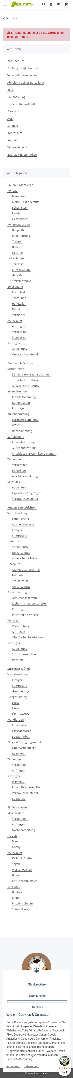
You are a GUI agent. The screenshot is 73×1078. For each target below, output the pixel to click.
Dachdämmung (22, 431)
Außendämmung (18, 414)
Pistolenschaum (22, 903)
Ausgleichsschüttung (25, 386)
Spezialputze (20, 547)
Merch (16, 841)
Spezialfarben (21, 736)
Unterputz (14, 541)
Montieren (19, 337)
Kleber (16, 898)
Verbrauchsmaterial (25, 354)
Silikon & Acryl (21, 909)
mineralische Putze (24, 558)
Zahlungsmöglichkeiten (22, 68)
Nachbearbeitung (23, 830)
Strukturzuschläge (24, 654)
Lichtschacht (20, 219)
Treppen (17, 241)
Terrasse (17, 264)
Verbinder (18, 315)
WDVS (16, 425)
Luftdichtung (15, 436)
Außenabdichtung (24, 448)
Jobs (10, 90)
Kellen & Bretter (22, 858)
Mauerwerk (19, 196)
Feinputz (17, 575)
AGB (10, 118)
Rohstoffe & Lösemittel (26, 787)
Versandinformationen (22, 75)
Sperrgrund (19, 536)
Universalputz (21, 552)
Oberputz (13, 564)
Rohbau (12, 190)
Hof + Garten (15, 258)
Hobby (16, 847)
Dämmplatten (21, 403)
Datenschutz (31, 1066)
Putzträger (19, 408)
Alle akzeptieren (37, 984)
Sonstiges (13, 343)
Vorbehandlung (17, 513)
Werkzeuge (14, 320)
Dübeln (17, 309)
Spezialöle (18, 798)
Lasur (15, 708)
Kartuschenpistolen (25, 881)
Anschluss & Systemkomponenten (34, 453)
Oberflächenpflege (24, 748)
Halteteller (19, 303)
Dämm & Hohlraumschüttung (31, 374)
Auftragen (18, 326)
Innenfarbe (19, 725)
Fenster (17, 213)
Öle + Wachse (21, 714)
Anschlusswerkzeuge (25, 476)
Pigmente (18, 782)
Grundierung (20, 519)
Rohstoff (17, 660)
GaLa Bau (18, 275)
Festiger (17, 530)
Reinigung (18, 753)
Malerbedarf (15, 813)
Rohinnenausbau (18, 224)
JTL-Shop (43, 1073)
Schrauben (19, 298)
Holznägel (18, 292)
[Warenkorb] (66, 4)
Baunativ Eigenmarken (22, 154)
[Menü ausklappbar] (5, 2)
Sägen (16, 864)
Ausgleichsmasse (23, 524)
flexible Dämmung (24, 397)
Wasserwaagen (22, 869)
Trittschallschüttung (25, 380)
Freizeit (12, 835)
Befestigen (19, 470)
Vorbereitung (20, 626)
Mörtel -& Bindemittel (26, 202)
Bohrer (16, 875)
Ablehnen (37, 1007)
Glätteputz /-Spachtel (26, 569)
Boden (16, 247)
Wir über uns (16, 61)
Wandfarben (15, 719)
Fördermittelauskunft (21, 104)
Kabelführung (21, 236)
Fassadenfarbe (21, 731)
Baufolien (18, 892)
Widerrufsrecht (17, 147)
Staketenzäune (21, 281)
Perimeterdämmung (25, 419)
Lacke (15, 702)
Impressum (13, 1066)
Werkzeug (13, 620)
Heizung (17, 253)
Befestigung (15, 286)
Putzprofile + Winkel (25, 615)
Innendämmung (17, 391)
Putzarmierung (17, 592)
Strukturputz (20, 581)
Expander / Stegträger (26, 493)
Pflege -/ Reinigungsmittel (24, 742)
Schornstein (20, 207)
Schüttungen (15, 369)
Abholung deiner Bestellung (25, 82)
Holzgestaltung (17, 697)
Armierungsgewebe (25, 598)
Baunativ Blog (16, 97)
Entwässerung (21, 269)
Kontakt (12, 140)
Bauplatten (19, 230)
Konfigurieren (37, 995)
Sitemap (12, 126)
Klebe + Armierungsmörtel (29, 603)
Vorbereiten (19, 332)
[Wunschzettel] (58, 4)
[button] (43, 4)
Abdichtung (19, 349)
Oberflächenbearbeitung (28, 637)
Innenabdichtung (23, 442)
